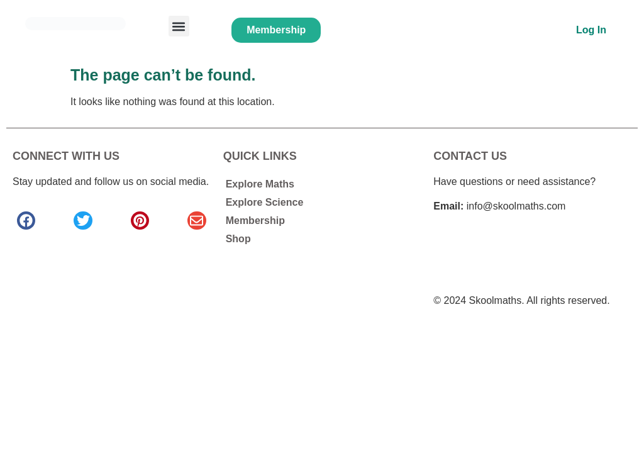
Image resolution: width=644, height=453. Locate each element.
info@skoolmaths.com (516, 206)
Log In (591, 30)
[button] (179, 26)
